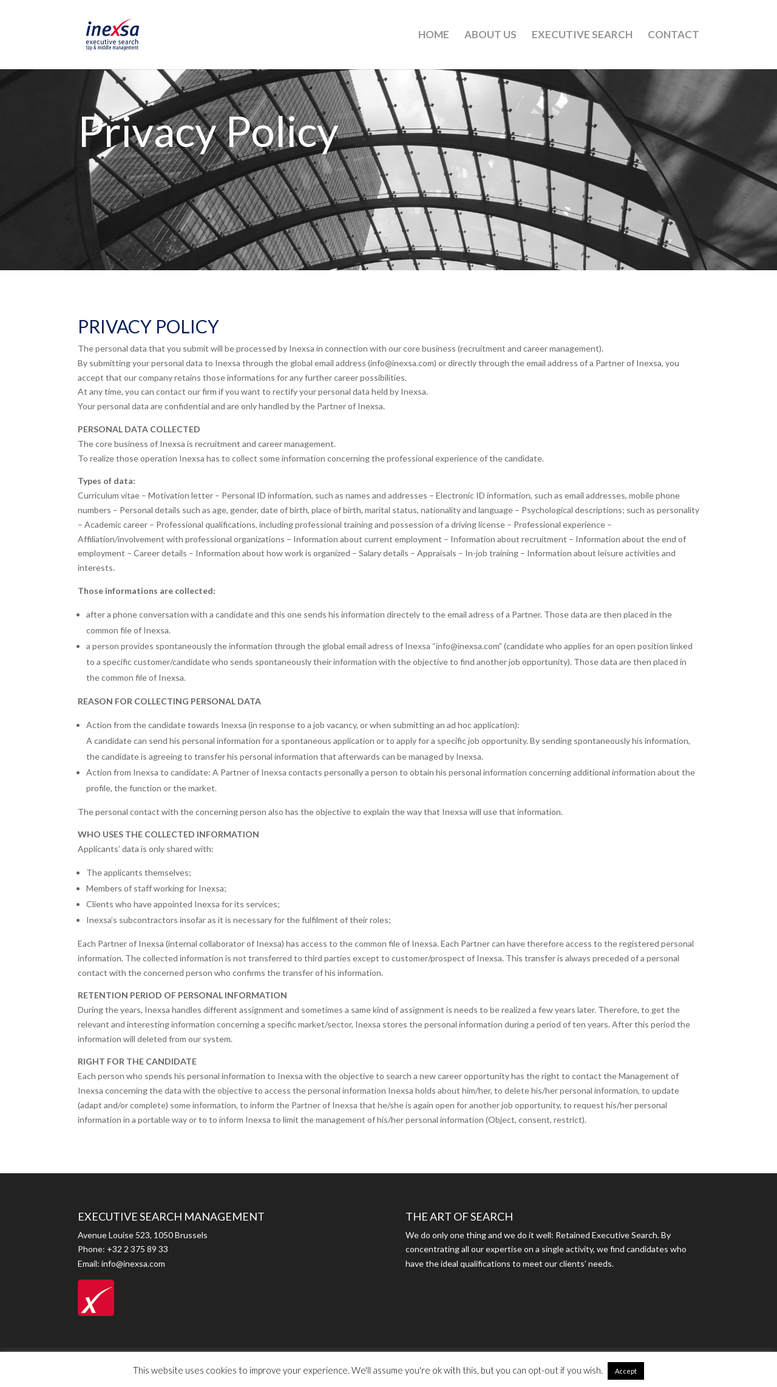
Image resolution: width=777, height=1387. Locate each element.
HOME (433, 35)
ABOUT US (490, 35)
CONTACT (673, 35)
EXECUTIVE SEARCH (582, 35)
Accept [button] (626, 1371)
